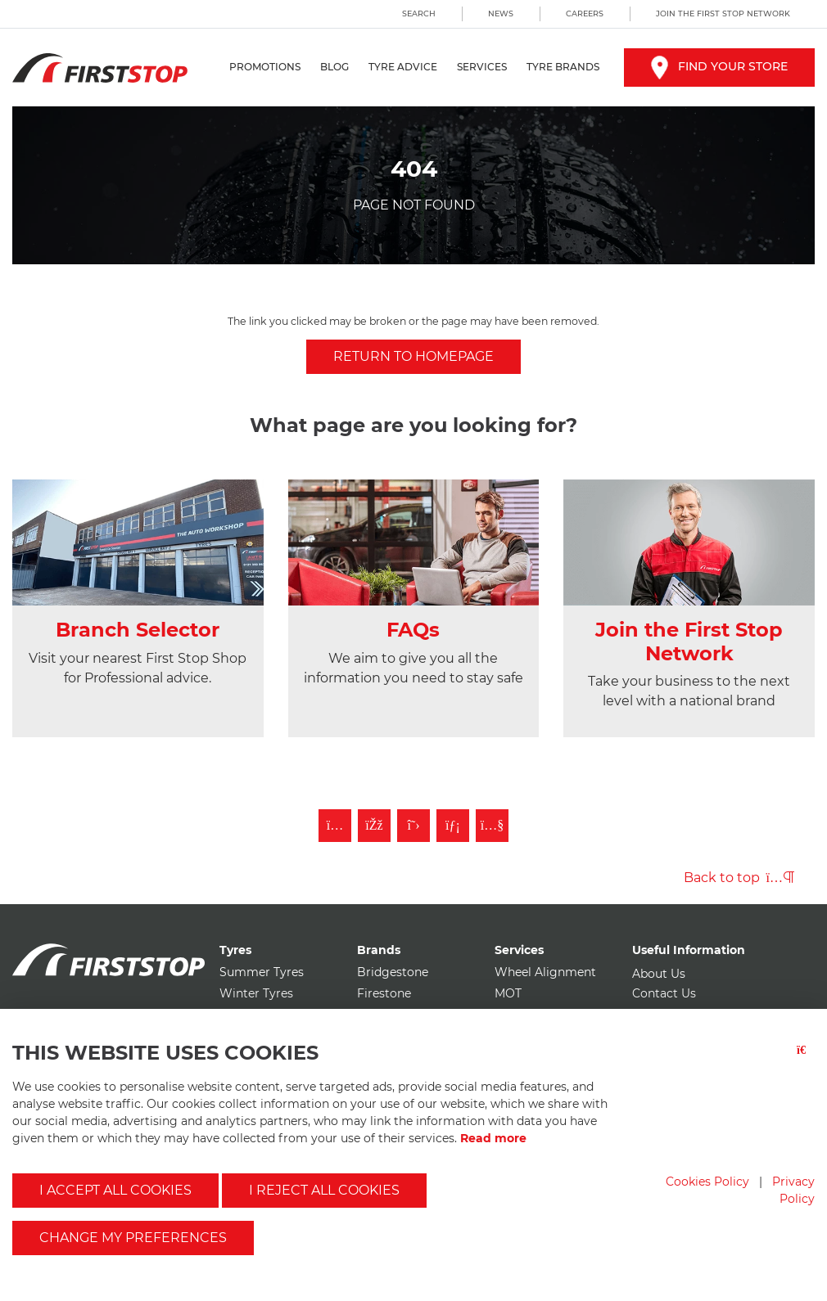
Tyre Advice (402, 67)
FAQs (413, 629)
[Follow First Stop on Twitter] (413, 825)
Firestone (384, 993)
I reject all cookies (324, 1190)
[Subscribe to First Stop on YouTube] (492, 825)
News (500, 13)
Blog (334, 67)
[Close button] (806, 1060)
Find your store (719, 66)
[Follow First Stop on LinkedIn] (452, 825)
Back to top (739, 877)
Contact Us (664, 993)
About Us (658, 973)
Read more (493, 1138)
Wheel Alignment (545, 972)
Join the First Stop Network (723, 13)
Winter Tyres (256, 993)
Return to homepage (413, 356)
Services (482, 67)
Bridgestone (392, 972)
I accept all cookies (115, 1190)
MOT (508, 993)
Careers (584, 13)
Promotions (265, 67)
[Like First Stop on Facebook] (374, 825)
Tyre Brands (562, 67)
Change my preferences (133, 1237)
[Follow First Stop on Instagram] (335, 825)
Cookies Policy (707, 1181)
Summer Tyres (261, 972)
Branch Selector (137, 629)
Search (419, 13)
